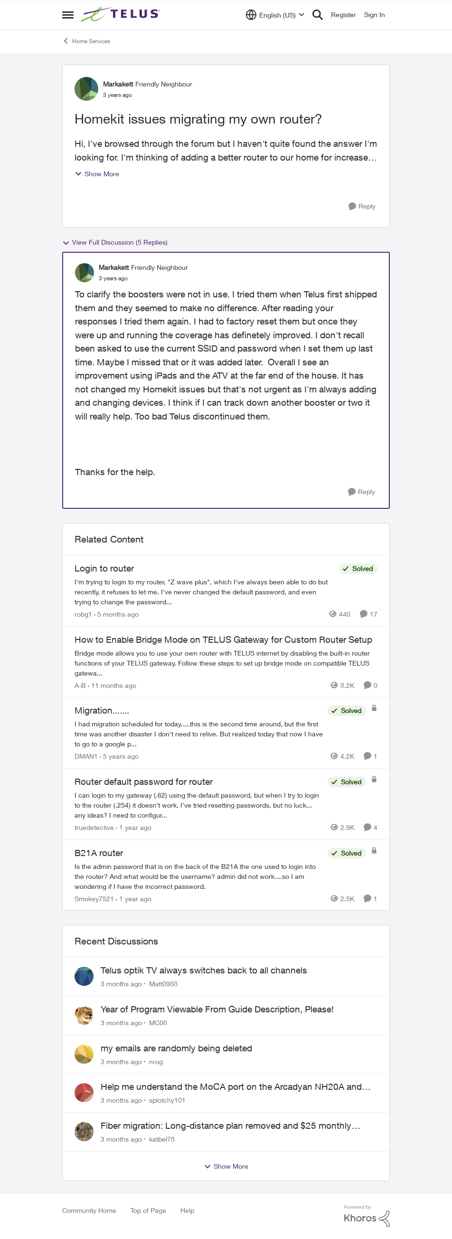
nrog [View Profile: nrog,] (156, 1061)
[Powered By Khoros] (367, 1216)
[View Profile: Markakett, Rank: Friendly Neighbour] (86, 89)
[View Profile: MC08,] (84, 1015)
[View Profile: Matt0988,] (84, 976)
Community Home (89, 1210)
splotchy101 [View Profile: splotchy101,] (167, 1100)
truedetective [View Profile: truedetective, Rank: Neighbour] (94, 827)
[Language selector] (275, 14)
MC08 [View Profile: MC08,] (158, 1023)
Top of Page (148, 1210)
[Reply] (362, 206)
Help (187, 1210)
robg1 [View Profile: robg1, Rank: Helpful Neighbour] (83, 614)
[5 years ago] (119, 756)
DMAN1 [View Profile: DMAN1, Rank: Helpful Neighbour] (86, 756)
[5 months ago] (116, 614)
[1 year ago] (133, 827)
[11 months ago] (112, 685)
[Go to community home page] (121, 14)
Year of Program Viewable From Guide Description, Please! (217, 1009)
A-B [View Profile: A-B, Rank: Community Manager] (80, 685)
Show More (97, 174)
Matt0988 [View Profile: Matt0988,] (163, 984)
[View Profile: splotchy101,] (84, 1092)
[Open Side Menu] (67, 15)
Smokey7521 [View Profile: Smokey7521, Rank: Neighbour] (94, 898)
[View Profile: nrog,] (84, 1054)
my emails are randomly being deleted (176, 1048)
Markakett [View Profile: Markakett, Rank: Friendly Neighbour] (118, 84)
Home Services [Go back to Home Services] (86, 41)
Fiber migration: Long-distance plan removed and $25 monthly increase (226, 1126)
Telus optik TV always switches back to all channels (204, 970)
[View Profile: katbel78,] (84, 1131)
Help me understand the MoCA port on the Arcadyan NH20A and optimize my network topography (231, 1087)
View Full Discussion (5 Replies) (115, 242)
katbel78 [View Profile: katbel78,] (162, 1139)
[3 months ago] (121, 984)
